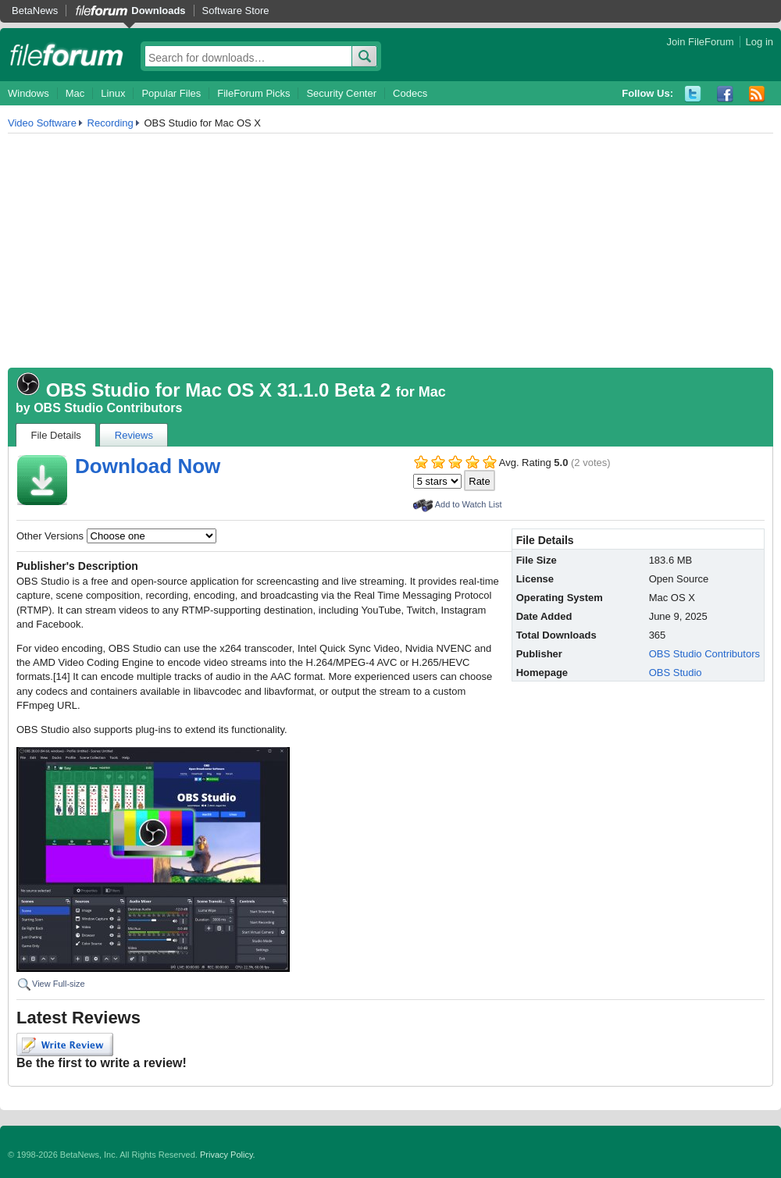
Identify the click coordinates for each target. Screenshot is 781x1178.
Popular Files (171, 93)
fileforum (67, 54)
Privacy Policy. (227, 1154)
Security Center (341, 93)
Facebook (725, 94)
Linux (113, 93)
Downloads (158, 10)
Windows (28, 93)
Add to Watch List (468, 504)
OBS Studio (675, 672)
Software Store (235, 10)
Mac (75, 93)
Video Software (42, 123)
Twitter (693, 94)
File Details (56, 435)
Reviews (134, 435)
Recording (110, 123)
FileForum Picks (253, 93)
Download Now (147, 466)
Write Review (64, 1044)
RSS (757, 94)
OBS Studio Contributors (108, 408)
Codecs (410, 93)
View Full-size (58, 983)
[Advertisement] (390, 250)
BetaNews (35, 10)
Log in (759, 42)
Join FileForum (700, 42)
